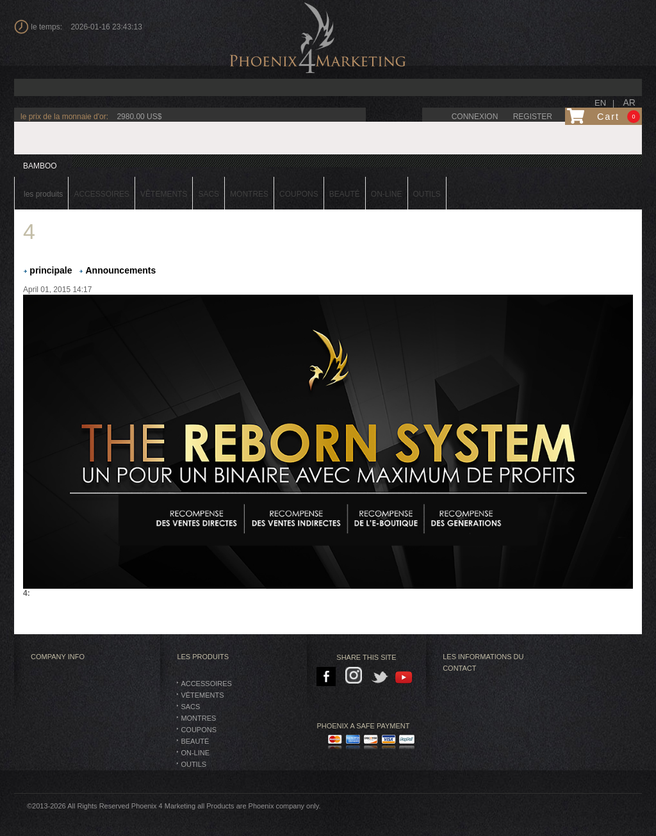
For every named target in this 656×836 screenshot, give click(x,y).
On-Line (195, 753)
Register (532, 116)
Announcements (121, 270)
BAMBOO (40, 165)
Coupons (199, 730)
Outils (193, 764)
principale (50, 270)
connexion (475, 116)
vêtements (202, 695)
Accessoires (206, 683)
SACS (190, 706)
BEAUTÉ (195, 741)
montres (198, 718)
